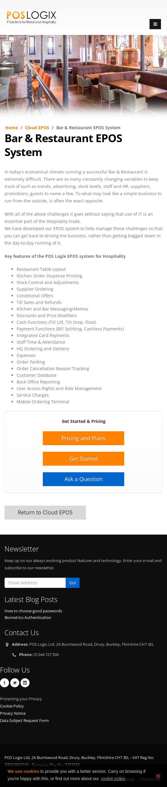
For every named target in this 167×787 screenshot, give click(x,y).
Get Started (83, 458)
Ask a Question (83, 479)
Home (11, 127)
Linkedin (25, 682)
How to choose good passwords (33, 611)
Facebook (4, 682)
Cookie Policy (12, 706)
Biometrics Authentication (28, 617)
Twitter (14, 682)
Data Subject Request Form (24, 720)
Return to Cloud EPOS (45, 512)
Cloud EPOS (37, 127)
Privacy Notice (13, 713)
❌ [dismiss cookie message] (157, 776)
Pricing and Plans (83, 438)
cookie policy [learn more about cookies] (113, 778)
